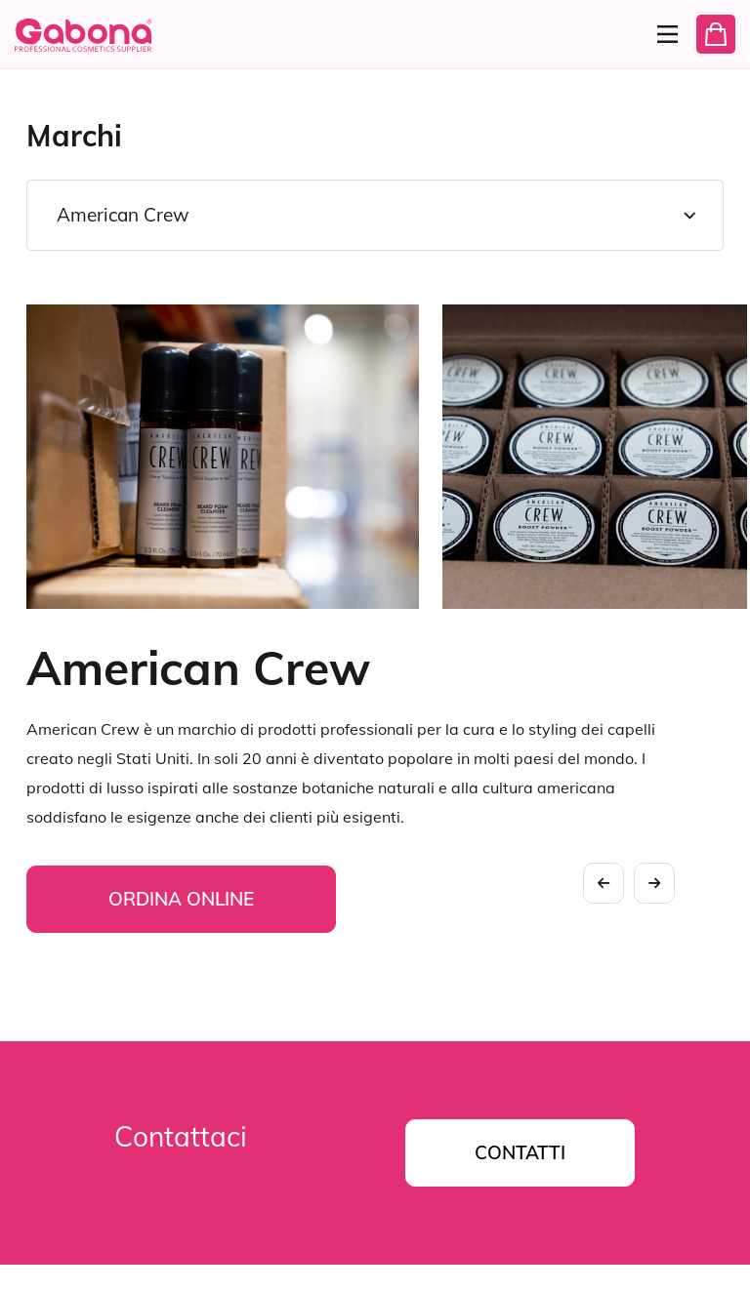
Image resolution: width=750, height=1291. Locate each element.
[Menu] (659, 34)
